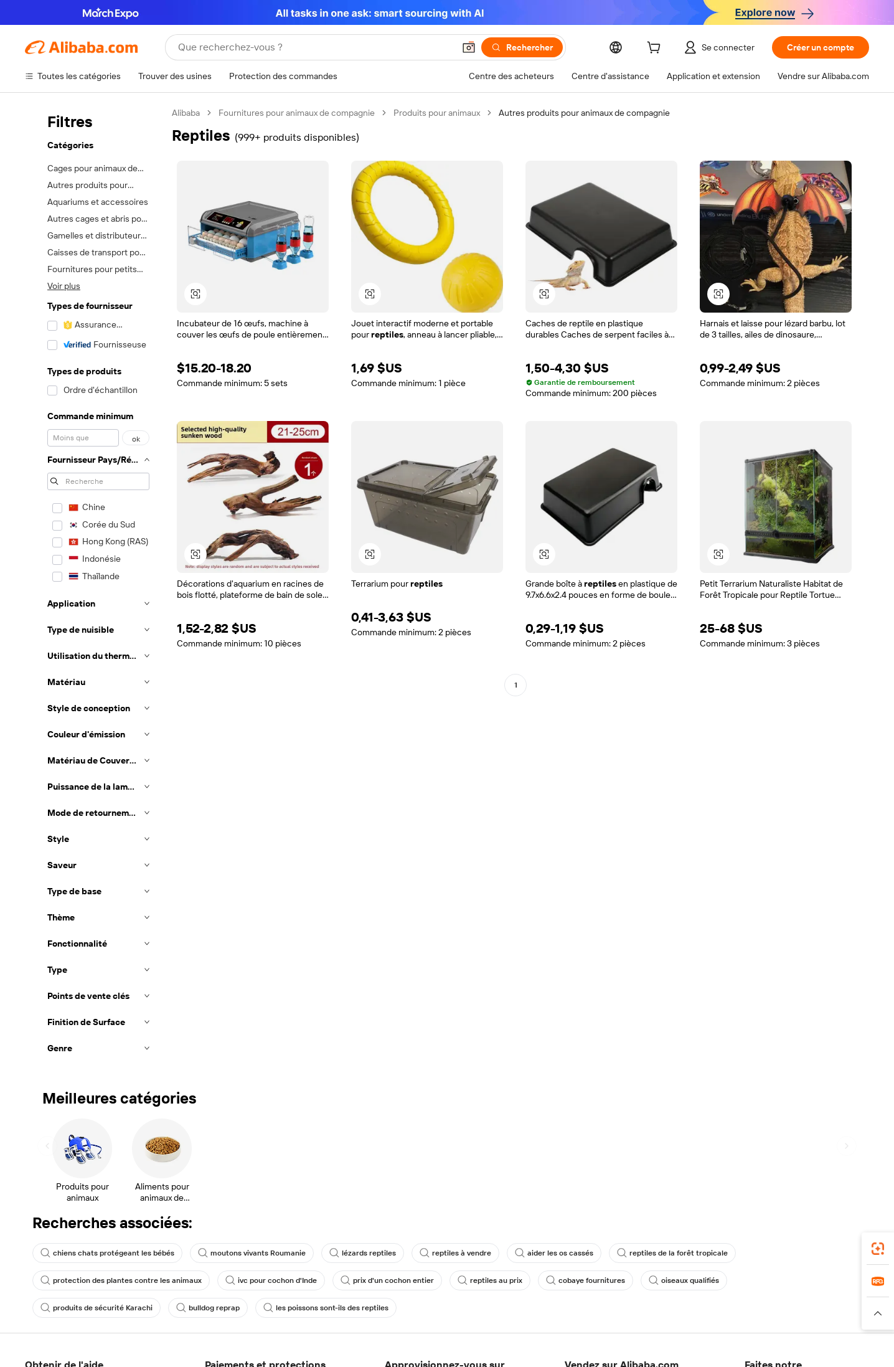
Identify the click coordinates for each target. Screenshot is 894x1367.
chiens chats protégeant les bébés (107, 1253)
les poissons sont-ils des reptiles (325, 1308)
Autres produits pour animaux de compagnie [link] (584, 113)
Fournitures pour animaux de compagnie (297, 113)
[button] (468, 47)
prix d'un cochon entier (387, 1280)
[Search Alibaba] (314, 47)
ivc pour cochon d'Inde (271, 1280)
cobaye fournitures (585, 1280)
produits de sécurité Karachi (96, 1308)
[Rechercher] (522, 47)
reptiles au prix (490, 1280)
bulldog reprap (208, 1308)
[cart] (656, 49)
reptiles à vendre (455, 1253)
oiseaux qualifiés (684, 1280)
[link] (878, 1248)
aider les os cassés (554, 1253)
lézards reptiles (362, 1253)
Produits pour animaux (436, 113)
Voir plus (63, 286)
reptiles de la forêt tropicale (672, 1253)
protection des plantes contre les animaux (121, 1280)
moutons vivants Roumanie (252, 1253)
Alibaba (186, 113)
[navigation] (94, 584)
